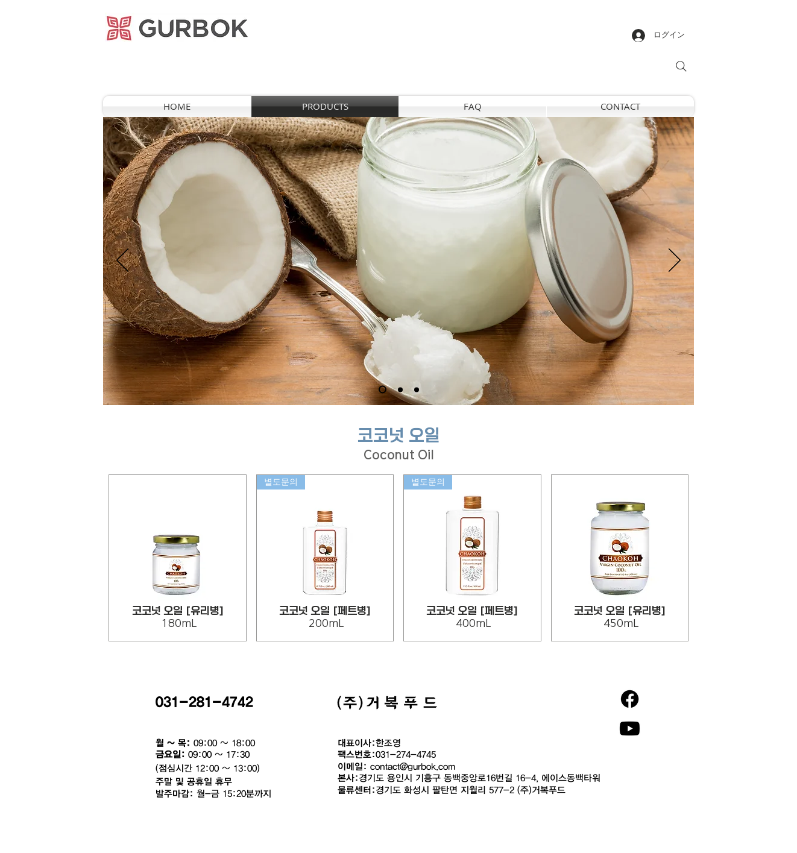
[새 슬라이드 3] (416, 389)
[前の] (122, 261)
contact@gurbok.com (412, 766)
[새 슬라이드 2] (400, 389)
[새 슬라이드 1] (382, 390)
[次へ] (675, 261)
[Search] (681, 66)
